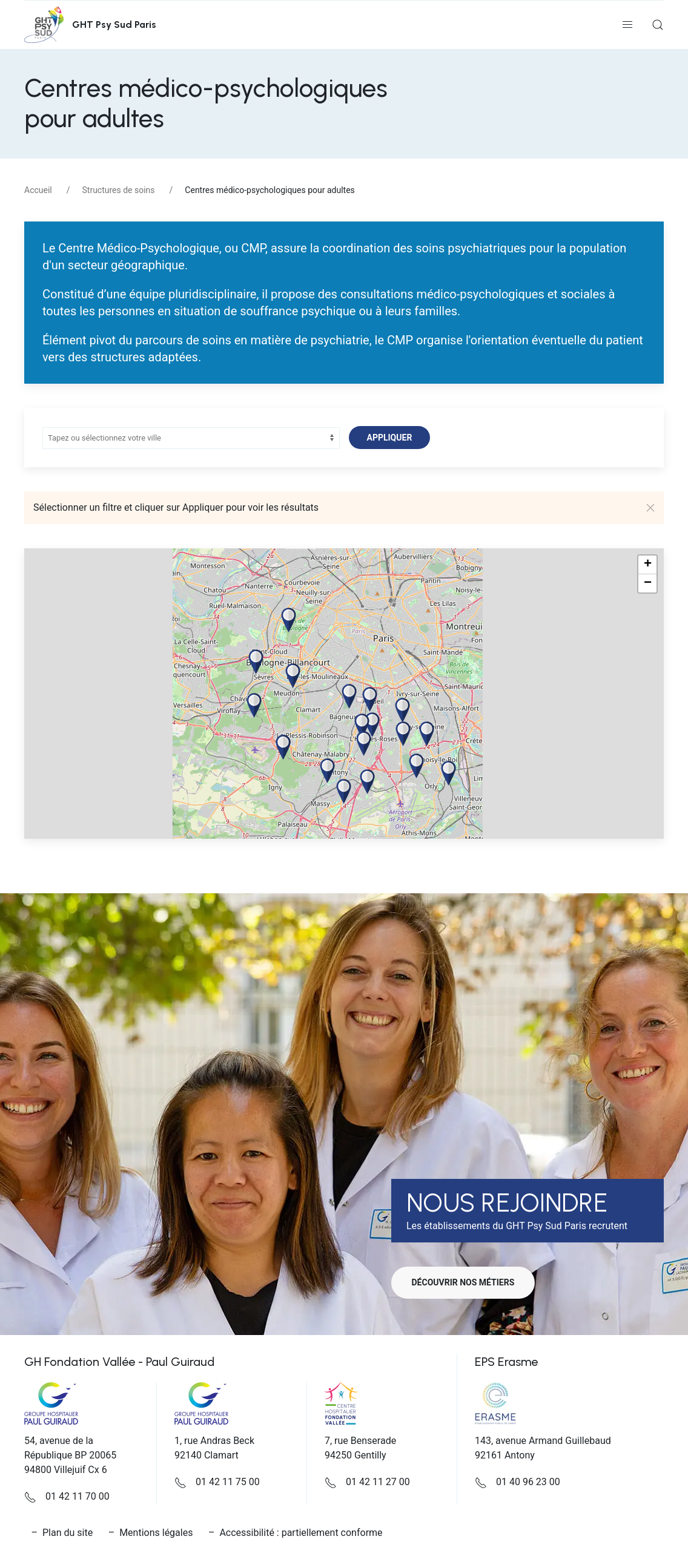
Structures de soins (118, 190)
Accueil (38, 190)
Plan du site (67, 1532)
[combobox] (190, 438)
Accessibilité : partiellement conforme (300, 1532)
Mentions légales (156, 1532)
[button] (627, 25)
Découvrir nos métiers (466, 1282)
